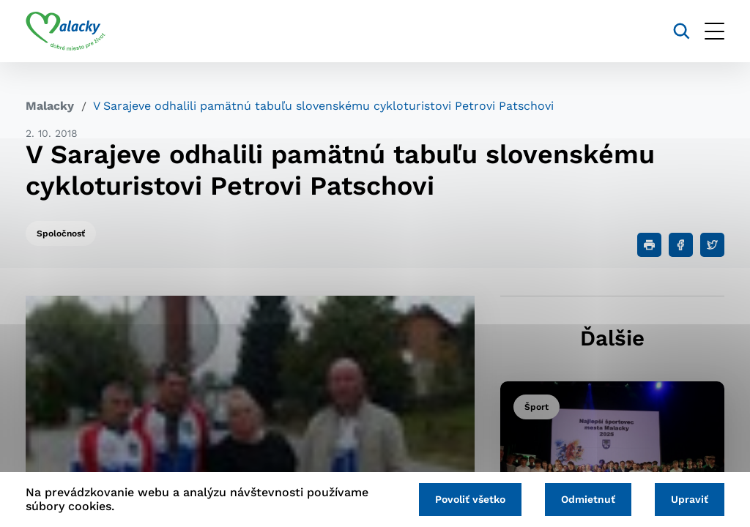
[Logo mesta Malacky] (65, 31)
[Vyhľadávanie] (681, 31)
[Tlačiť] (649, 245)
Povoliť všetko (470, 499)
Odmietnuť (588, 499)
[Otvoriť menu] (714, 31)
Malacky (50, 106)
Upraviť (689, 499)
